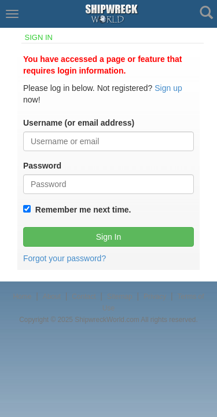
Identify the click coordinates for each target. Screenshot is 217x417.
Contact (83, 296)
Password (42, 165)
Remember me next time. (81, 209)
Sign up (168, 88)
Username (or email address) (78, 122)
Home (22, 296)
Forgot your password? (64, 258)
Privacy (155, 296)
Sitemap (120, 296)
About (52, 296)
